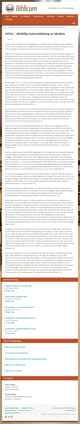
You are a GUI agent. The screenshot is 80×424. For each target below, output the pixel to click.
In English (8, 19)
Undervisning (38, 16)
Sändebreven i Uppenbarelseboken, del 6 (20, 329)
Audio (20, 290)
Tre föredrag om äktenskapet (16, 353)
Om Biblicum (25, 16)
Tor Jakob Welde (13, 288)
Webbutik (70, 16)
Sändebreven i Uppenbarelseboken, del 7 (20, 318)
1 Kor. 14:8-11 (30, 243)
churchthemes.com (70, 414)
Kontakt (61, 16)
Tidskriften (50, 16)
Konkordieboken (10, 410)
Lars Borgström (12, 320)
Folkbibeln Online (27, 408)
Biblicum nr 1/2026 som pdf (15, 365)
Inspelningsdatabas (12, 408)
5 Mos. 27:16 (16, 97)
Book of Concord (25, 410)
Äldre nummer (21, 27)
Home (5, 27)
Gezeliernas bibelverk (12, 413)
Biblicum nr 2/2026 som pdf (15, 347)
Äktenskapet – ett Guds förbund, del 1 (19, 307)
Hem (7, 16)
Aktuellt (15, 16)
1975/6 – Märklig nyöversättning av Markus (50, 27)
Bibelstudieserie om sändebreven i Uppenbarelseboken (26, 359)
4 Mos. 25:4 (69, 90)
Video (17, 290)
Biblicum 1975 (31, 27)
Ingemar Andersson (14, 299)
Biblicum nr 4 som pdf (13, 371)
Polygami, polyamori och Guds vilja (18, 286)
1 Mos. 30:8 (19, 83)
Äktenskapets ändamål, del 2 (16, 297)
